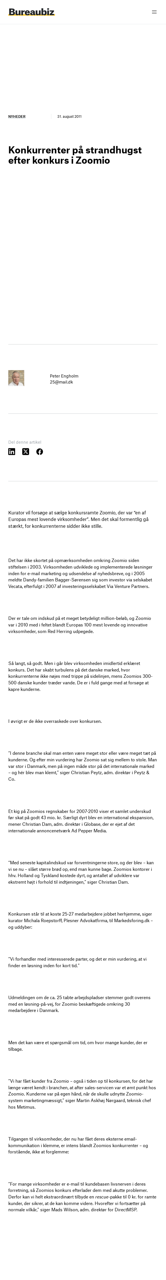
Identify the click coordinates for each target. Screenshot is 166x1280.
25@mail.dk (61, 381)
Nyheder (16, 116)
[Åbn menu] (154, 12)
